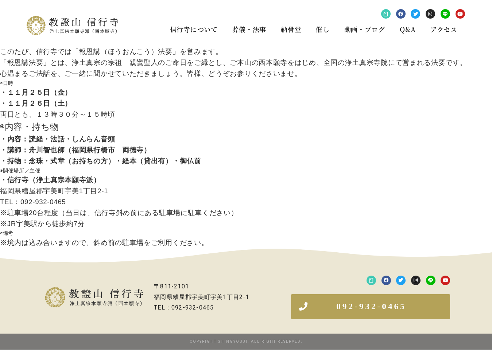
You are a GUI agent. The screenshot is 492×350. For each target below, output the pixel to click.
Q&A (408, 29)
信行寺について (194, 29)
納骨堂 (291, 29)
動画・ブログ (364, 29)
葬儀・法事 (249, 29)
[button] (370, 306)
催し (322, 29)
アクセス (443, 29)
